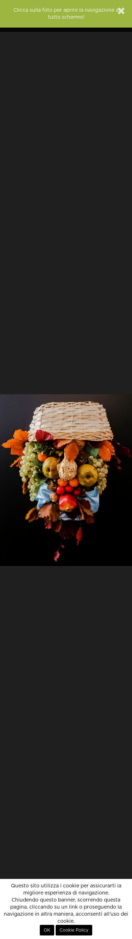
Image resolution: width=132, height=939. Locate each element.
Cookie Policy (73, 930)
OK (47, 930)
